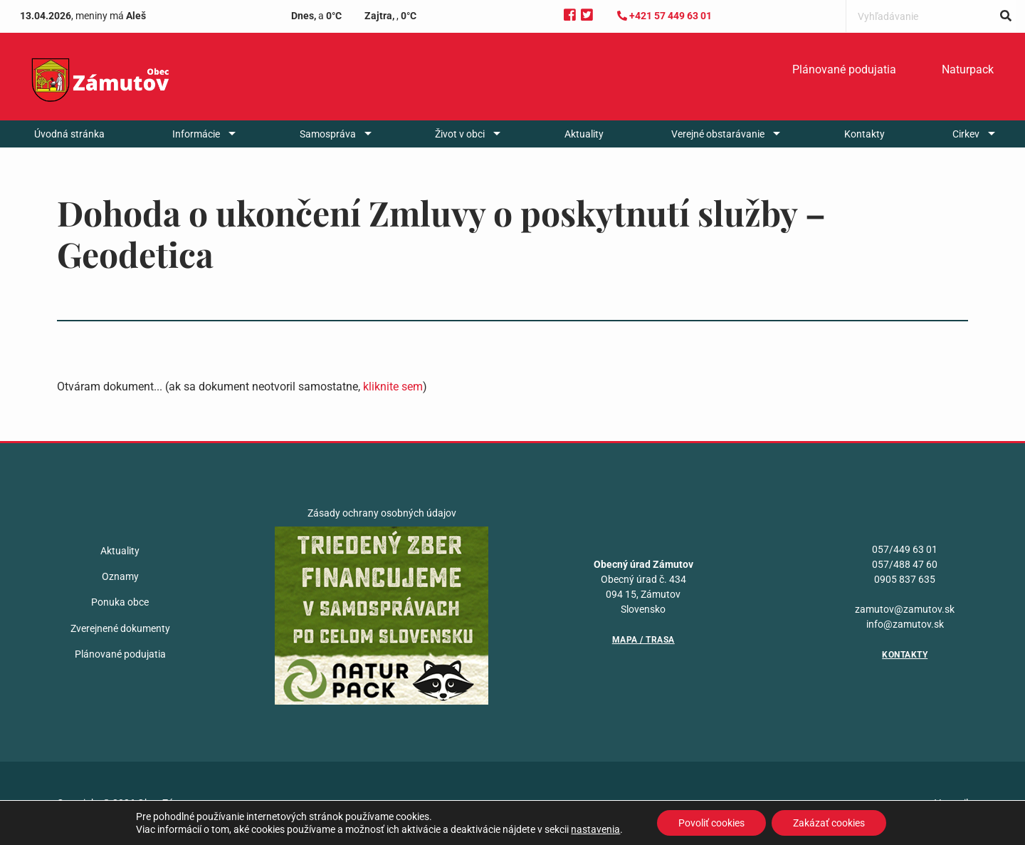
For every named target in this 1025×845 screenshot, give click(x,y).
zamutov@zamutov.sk (905, 609)
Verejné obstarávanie (717, 134)
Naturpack (968, 69)
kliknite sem (393, 386)
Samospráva (328, 134)
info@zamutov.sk (905, 624)
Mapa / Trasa (643, 640)
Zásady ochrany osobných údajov (382, 513)
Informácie (196, 134)
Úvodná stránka (69, 134)
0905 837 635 (904, 579)
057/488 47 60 (904, 564)
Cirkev (965, 134)
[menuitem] (844, 70)
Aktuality (584, 134)
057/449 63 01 (904, 549)
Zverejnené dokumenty (120, 628)
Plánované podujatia (844, 69)
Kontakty (864, 134)
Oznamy (120, 576)
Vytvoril (951, 803)
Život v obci (460, 134)
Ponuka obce (120, 602)
